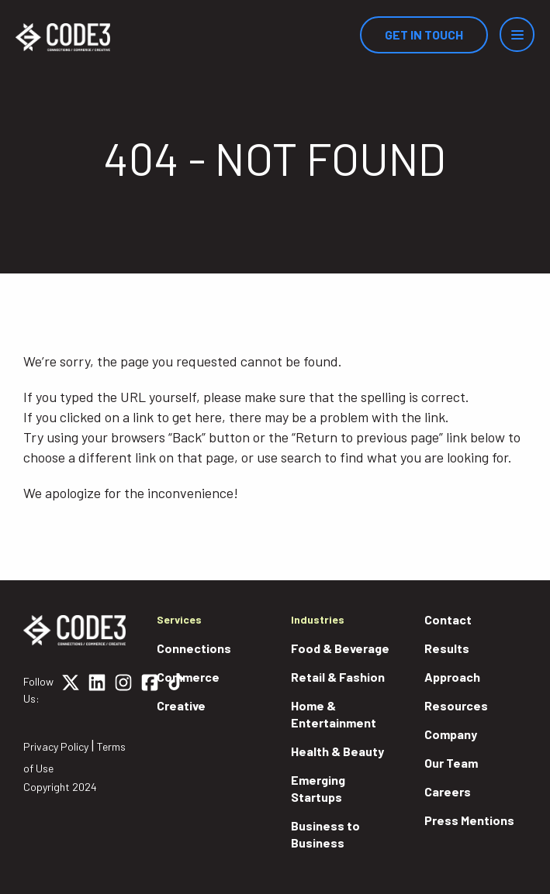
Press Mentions (469, 820)
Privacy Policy (55, 746)
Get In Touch (424, 34)
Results (446, 648)
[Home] (63, 37)
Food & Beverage (340, 648)
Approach (452, 676)
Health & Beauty (337, 751)
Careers (447, 791)
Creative (181, 705)
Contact (448, 619)
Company (450, 734)
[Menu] (517, 34)
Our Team (451, 762)
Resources (456, 705)
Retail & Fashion (338, 676)
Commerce (188, 676)
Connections (194, 648)
